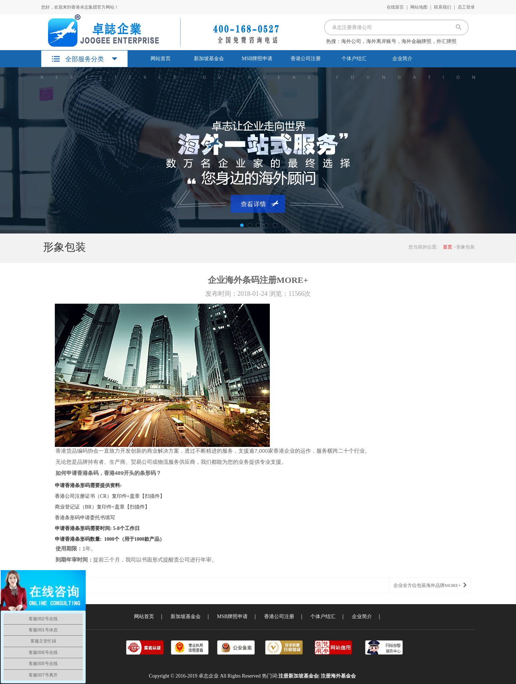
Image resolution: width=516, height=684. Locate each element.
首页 (447, 247)
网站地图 (418, 7)
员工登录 (466, 7)
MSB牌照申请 (257, 58)
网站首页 (160, 58)
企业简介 (402, 58)
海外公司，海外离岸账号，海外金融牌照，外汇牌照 (399, 41)
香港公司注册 (306, 58)
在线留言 (395, 7)
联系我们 (442, 7)
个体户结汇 (354, 58)
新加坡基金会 (209, 58)
